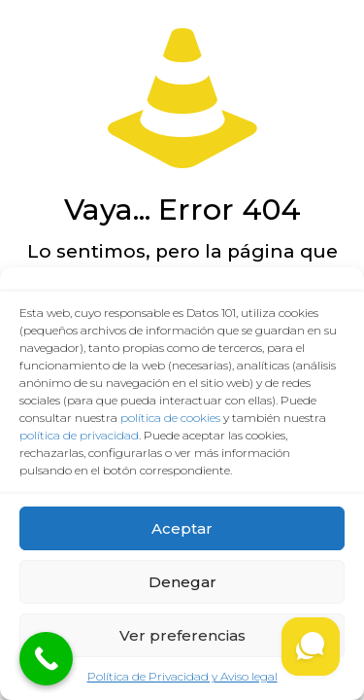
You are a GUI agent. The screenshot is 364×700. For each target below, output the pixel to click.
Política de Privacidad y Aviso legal (182, 676)
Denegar (182, 582)
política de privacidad (79, 435)
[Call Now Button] (46, 658)
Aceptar (182, 528)
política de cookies (170, 417)
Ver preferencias (182, 635)
